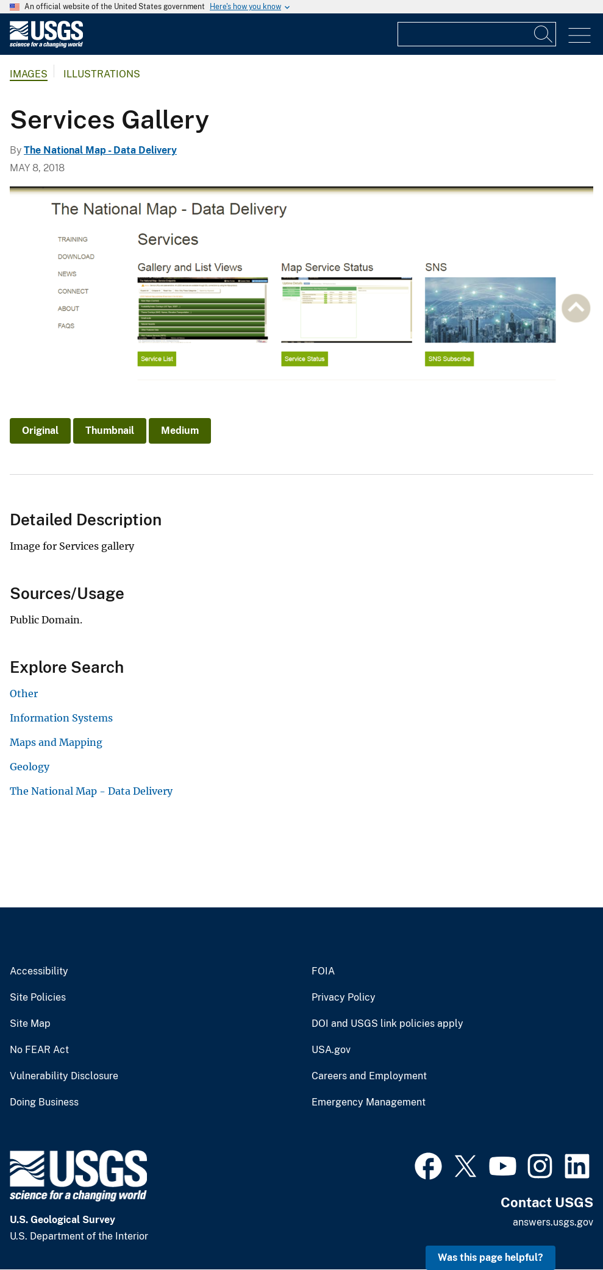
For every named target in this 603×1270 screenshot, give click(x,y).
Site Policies (38, 997)
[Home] (46, 45)
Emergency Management (369, 1102)
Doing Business (44, 1102)
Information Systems (61, 718)
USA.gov (331, 1050)
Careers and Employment (369, 1076)
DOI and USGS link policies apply (387, 1023)
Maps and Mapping (56, 742)
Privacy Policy (344, 997)
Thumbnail (109, 430)
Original (40, 430)
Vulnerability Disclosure (64, 1076)
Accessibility (39, 971)
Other (24, 693)
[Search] (544, 34)
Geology (29, 767)
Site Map (30, 1023)
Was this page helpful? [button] (490, 1257)
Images (29, 74)
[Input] (477, 34)
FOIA (323, 971)
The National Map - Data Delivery (100, 150)
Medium (180, 430)
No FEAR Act (39, 1050)
